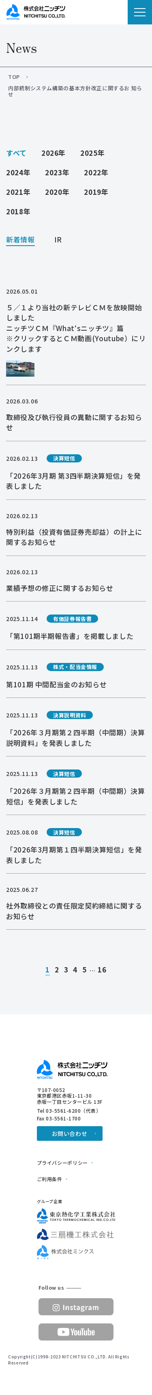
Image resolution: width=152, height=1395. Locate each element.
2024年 (18, 172)
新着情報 (20, 240)
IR (58, 240)
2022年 (96, 172)
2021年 (18, 191)
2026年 (53, 152)
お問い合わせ (70, 1133)
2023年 (57, 172)
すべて (16, 152)
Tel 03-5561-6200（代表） (69, 1111)
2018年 (18, 211)
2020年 (57, 191)
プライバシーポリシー (62, 1162)
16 (102, 970)
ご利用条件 (49, 1179)
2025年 (92, 152)
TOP (14, 77)
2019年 (96, 191)
